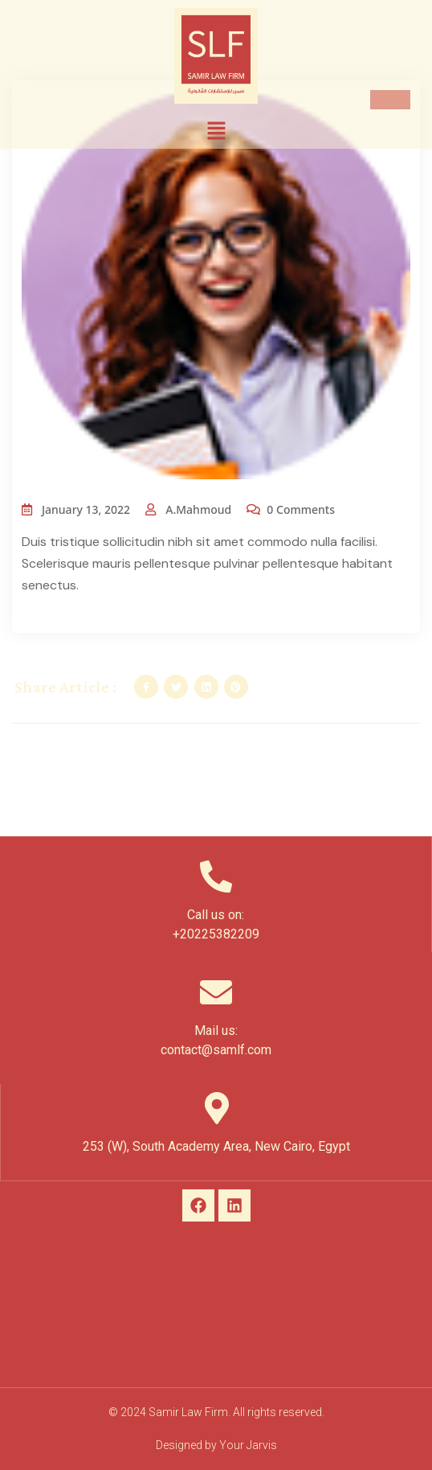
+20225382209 (216, 934)
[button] (216, 130)
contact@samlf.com (216, 1049)
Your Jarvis (248, 1445)
